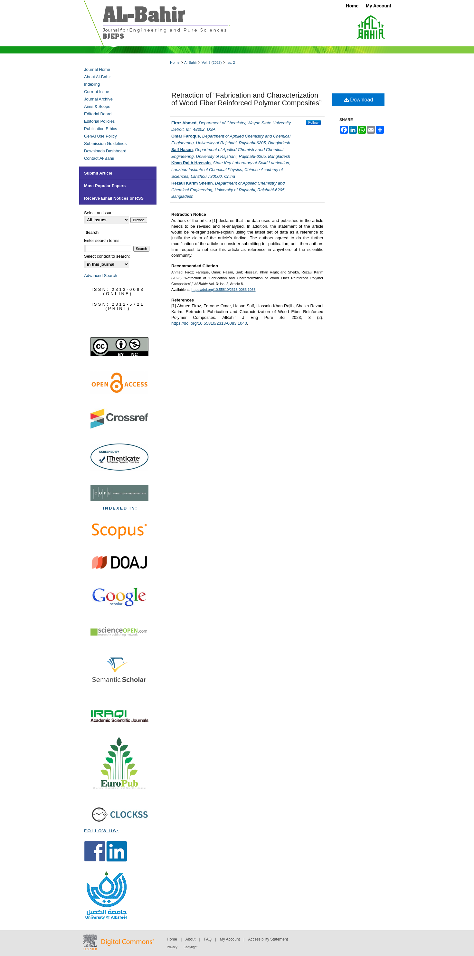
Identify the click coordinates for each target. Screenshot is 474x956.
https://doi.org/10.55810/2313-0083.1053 (224, 290)
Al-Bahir (190, 62)
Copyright (190, 947)
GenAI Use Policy (100, 136)
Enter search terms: (102, 240)
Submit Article (98, 173)
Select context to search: (107, 256)
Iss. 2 (230, 62)
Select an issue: (99, 212)
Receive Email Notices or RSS (114, 198)
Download (358, 99)
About (190, 939)
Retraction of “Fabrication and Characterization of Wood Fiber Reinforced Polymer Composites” (246, 99)
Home (174, 62)
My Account (230, 939)
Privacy (172, 947)
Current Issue (96, 91)
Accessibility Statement (268, 939)
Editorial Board (97, 113)
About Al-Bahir (97, 76)
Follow (313, 122)
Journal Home (97, 69)
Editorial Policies (99, 121)
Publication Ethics (100, 128)
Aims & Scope (97, 106)
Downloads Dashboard (105, 150)
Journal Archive (98, 99)
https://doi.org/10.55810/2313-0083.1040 (209, 323)
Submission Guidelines (105, 143)
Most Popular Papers (105, 185)
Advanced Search (100, 275)
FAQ (208, 939)
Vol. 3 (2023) (212, 62)
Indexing (92, 84)
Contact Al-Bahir (99, 158)
